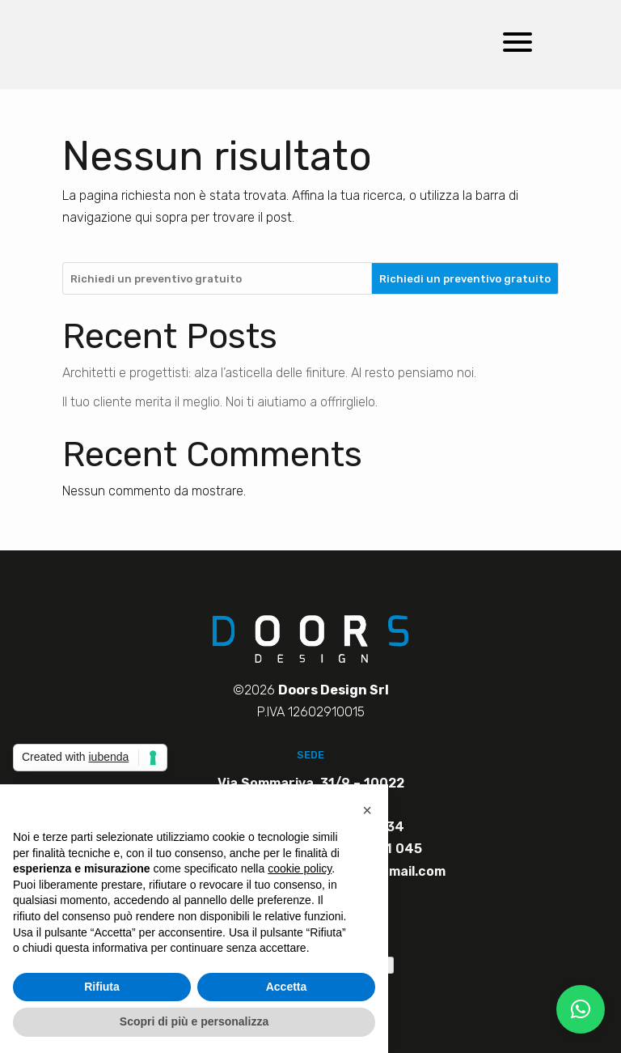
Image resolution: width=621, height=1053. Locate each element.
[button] (580, 1009)
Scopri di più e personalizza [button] (194, 1021)
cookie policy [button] (300, 868)
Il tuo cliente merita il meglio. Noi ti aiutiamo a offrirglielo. (220, 402)
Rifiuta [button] (102, 986)
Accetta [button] (286, 986)
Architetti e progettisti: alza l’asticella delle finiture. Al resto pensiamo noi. (269, 372)
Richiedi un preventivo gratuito (465, 279)
